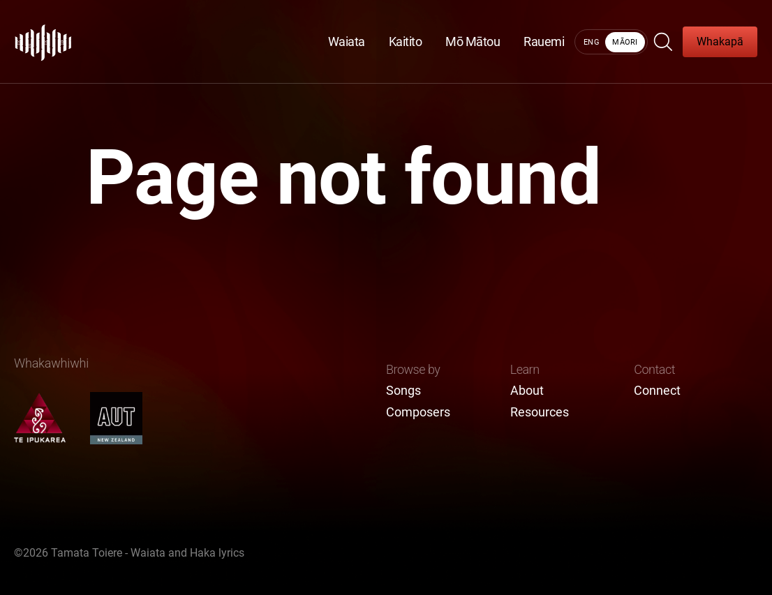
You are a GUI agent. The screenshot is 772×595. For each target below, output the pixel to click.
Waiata (346, 41)
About (527, 391)
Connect (657, 391)
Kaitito (405, 41)
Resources (539, 412)
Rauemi (544, 41)
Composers (418, 412)
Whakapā (720, 41)
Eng (592, 42)
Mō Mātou (472, 41)
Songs (403, 391)
